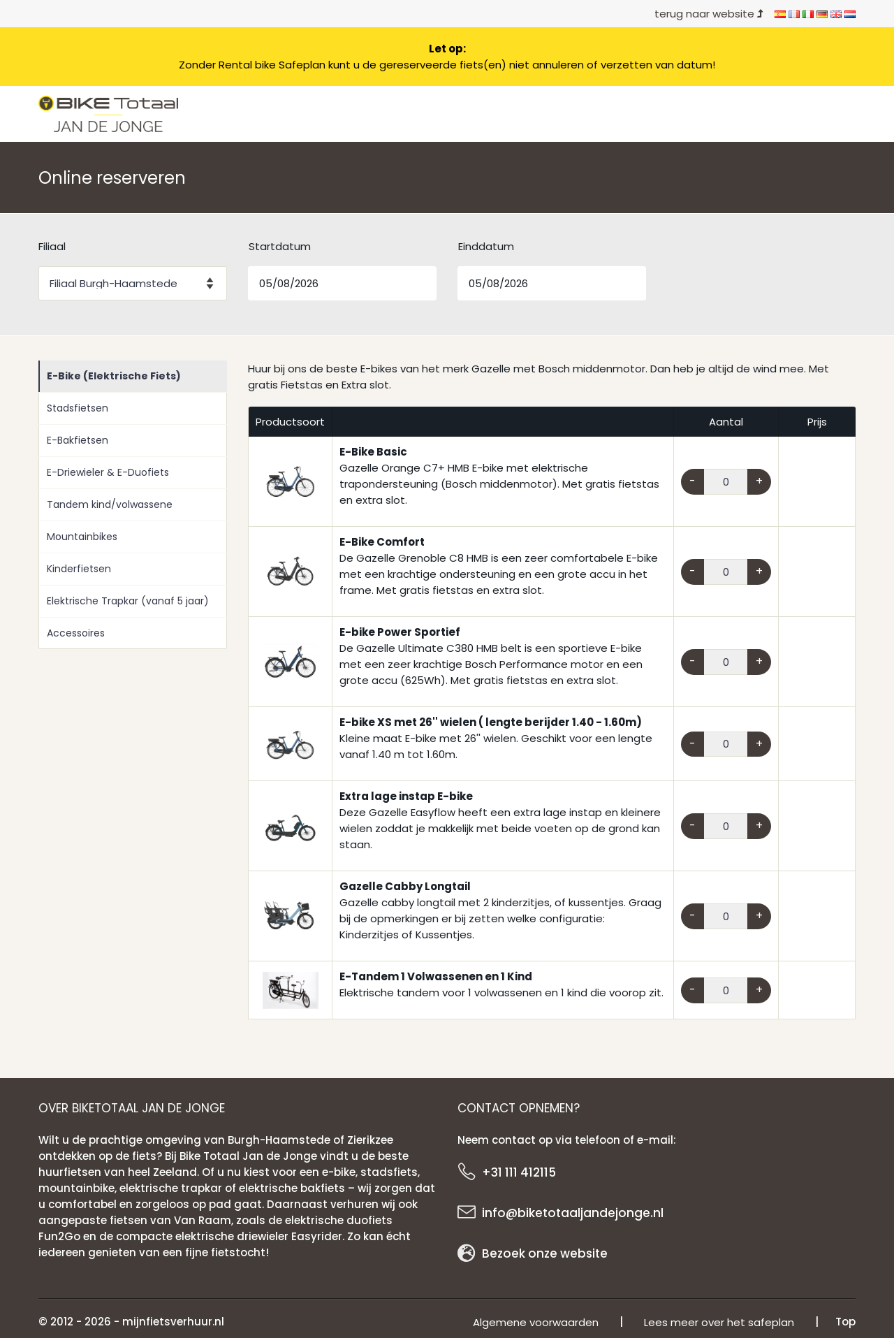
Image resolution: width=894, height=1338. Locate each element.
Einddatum (486, 246)
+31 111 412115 (519, 1172)
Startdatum (280, 246)
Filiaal (52, 246)
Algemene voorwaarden (536, 1322)
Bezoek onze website (545, 1253)
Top (845, 1321)
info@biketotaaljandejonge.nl (573, 1213)
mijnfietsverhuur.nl (173, 1321)
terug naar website (708, 13)
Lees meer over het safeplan (719, 1322)
